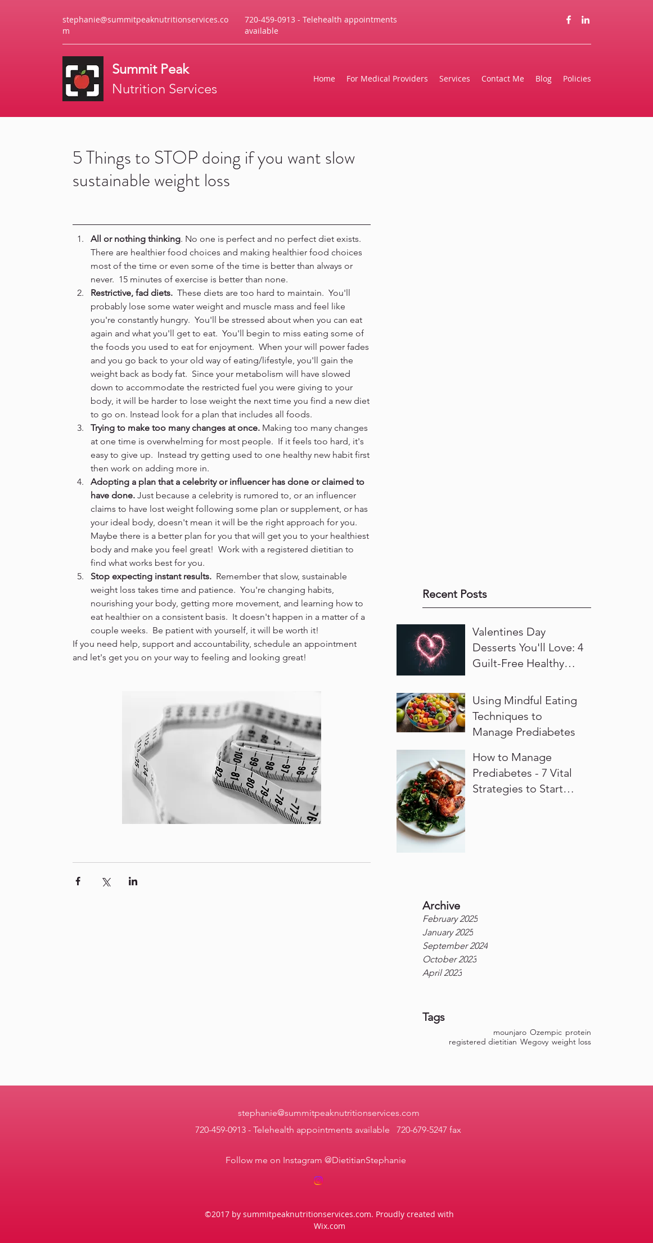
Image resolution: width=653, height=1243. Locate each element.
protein (578, 1032)
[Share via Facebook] (78, 881)
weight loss (571, 1042)
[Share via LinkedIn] (133, 881)
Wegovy (534, 1042)
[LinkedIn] (585, 19)
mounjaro (509, 1032)
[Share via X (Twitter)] (105, 881)
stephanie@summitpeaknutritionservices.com (329, 1112)
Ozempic (546, 1032)
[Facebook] (568, 19)
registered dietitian (483, 1042)
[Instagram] (318, 1180)
